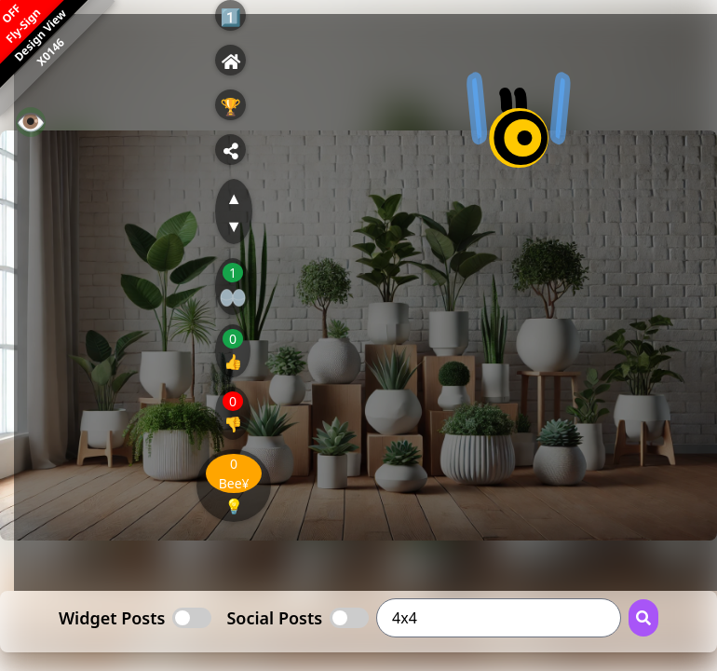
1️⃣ (230, 17)
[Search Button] (643, 618)
